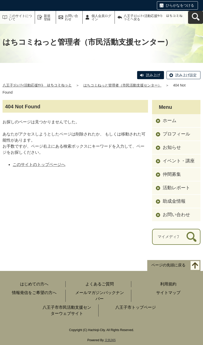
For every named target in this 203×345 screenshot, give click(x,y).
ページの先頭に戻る (168, 265)
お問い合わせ (71, 17)
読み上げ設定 (186, 75)
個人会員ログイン (101, 17)
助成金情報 (174, 201)
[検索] (191, 236)
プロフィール (176, 133)
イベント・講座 (179, 160)
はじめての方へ (34, 284)
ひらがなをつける (180, 5)
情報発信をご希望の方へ (34, 292)
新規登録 (47, 17)
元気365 (110, 340)
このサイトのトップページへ (39, 164)
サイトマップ (168, 292)
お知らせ (172, 147)
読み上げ (153, 75)
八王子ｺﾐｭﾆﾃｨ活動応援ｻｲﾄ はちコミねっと (37, 85)
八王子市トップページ (135, 307)
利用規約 (168, 284)
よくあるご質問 (99, 284)
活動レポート (176, 187)
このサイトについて (20, 17)
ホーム (169, 120)
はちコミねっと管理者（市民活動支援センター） (122, 85)
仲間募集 (172, 174)
